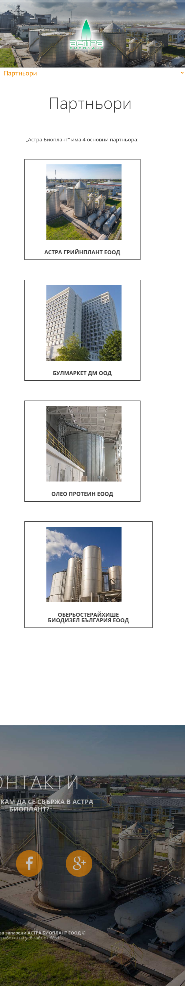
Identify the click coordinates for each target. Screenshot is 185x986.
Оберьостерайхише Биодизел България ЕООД (77, 575)
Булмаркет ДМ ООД (73, 331)
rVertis (16, 938)
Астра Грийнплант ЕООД (72, 210)
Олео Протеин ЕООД (73, 451)
